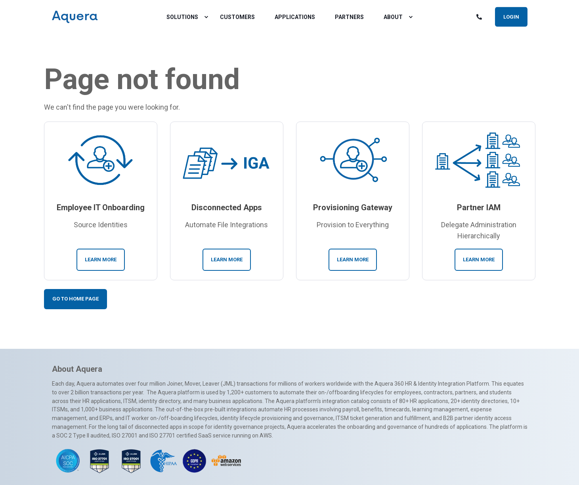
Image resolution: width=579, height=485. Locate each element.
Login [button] (511, 16)
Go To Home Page (75, 299)
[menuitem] (206, 17)
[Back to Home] (74, 17)
